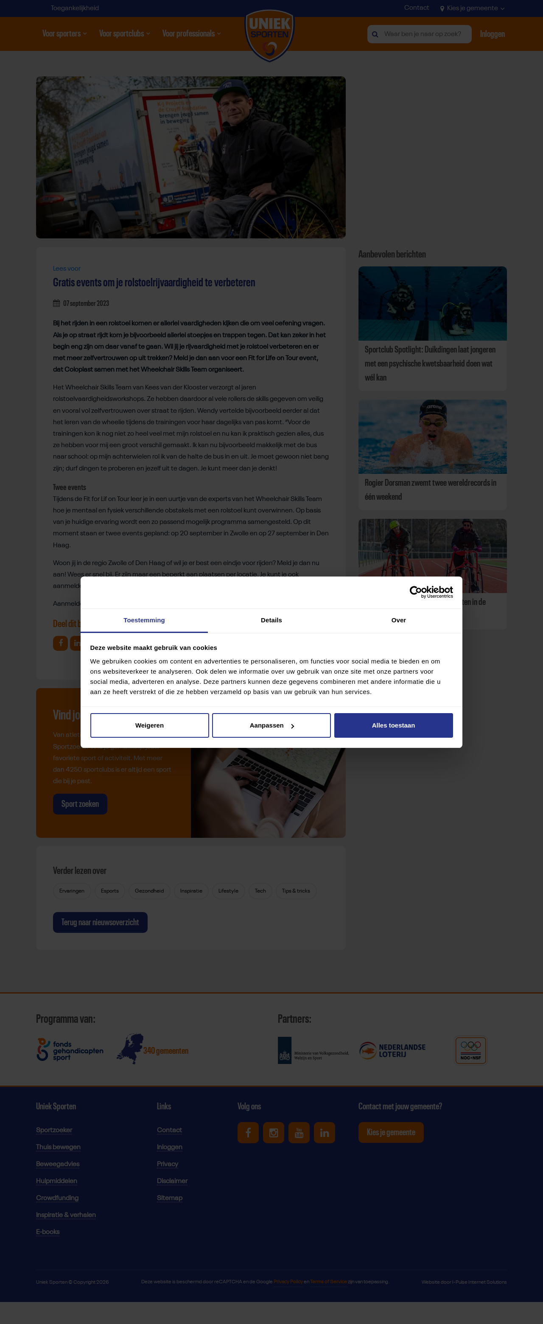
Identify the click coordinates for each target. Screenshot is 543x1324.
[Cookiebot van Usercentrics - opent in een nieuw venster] (416, 592)
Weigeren (149, 725)
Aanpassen (272, 725)
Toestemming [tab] (144, 620)
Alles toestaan (393, 725)
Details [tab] (271, 620)
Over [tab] (399, 620)
